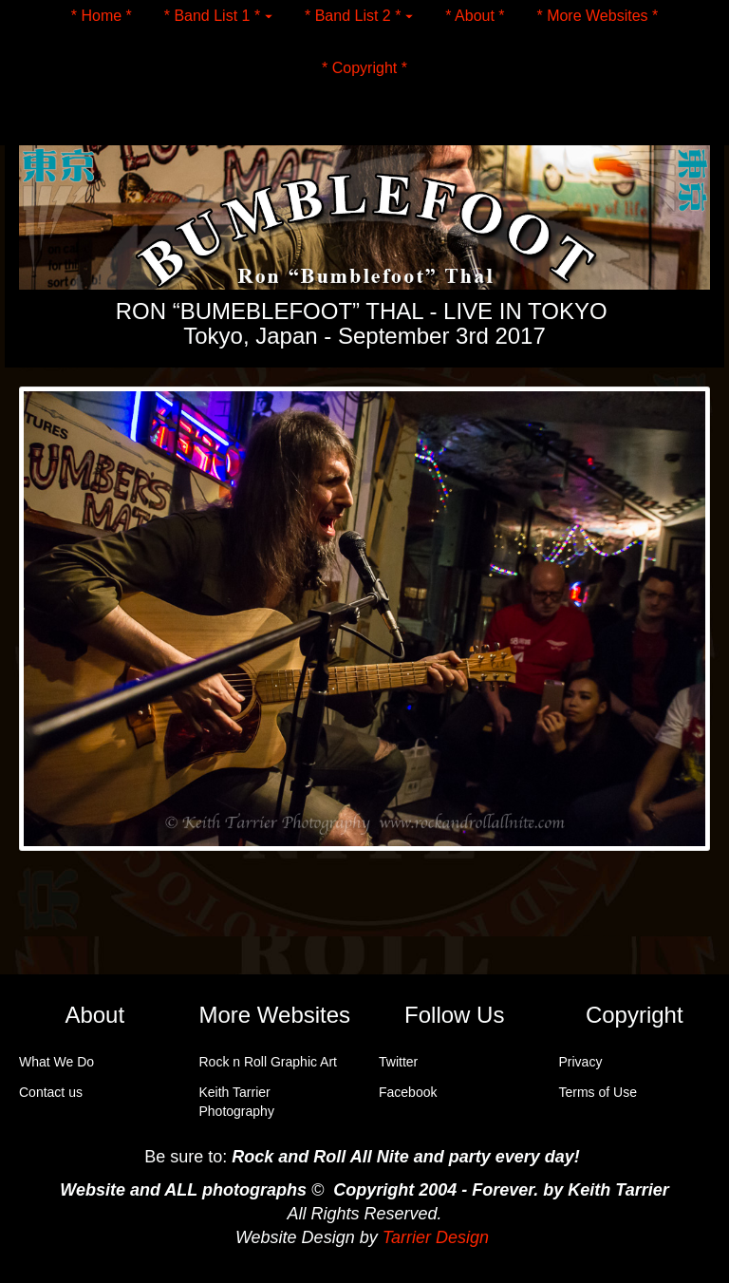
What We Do (56, 1061)
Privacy (581, 1061)
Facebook (408, 1092)
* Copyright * (364, 67)
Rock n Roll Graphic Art (268, 1061)
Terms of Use (598, 1092)
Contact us (51, 1092)
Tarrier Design (436, 1237)
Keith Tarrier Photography (236, 1102)
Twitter (398, 1061)
